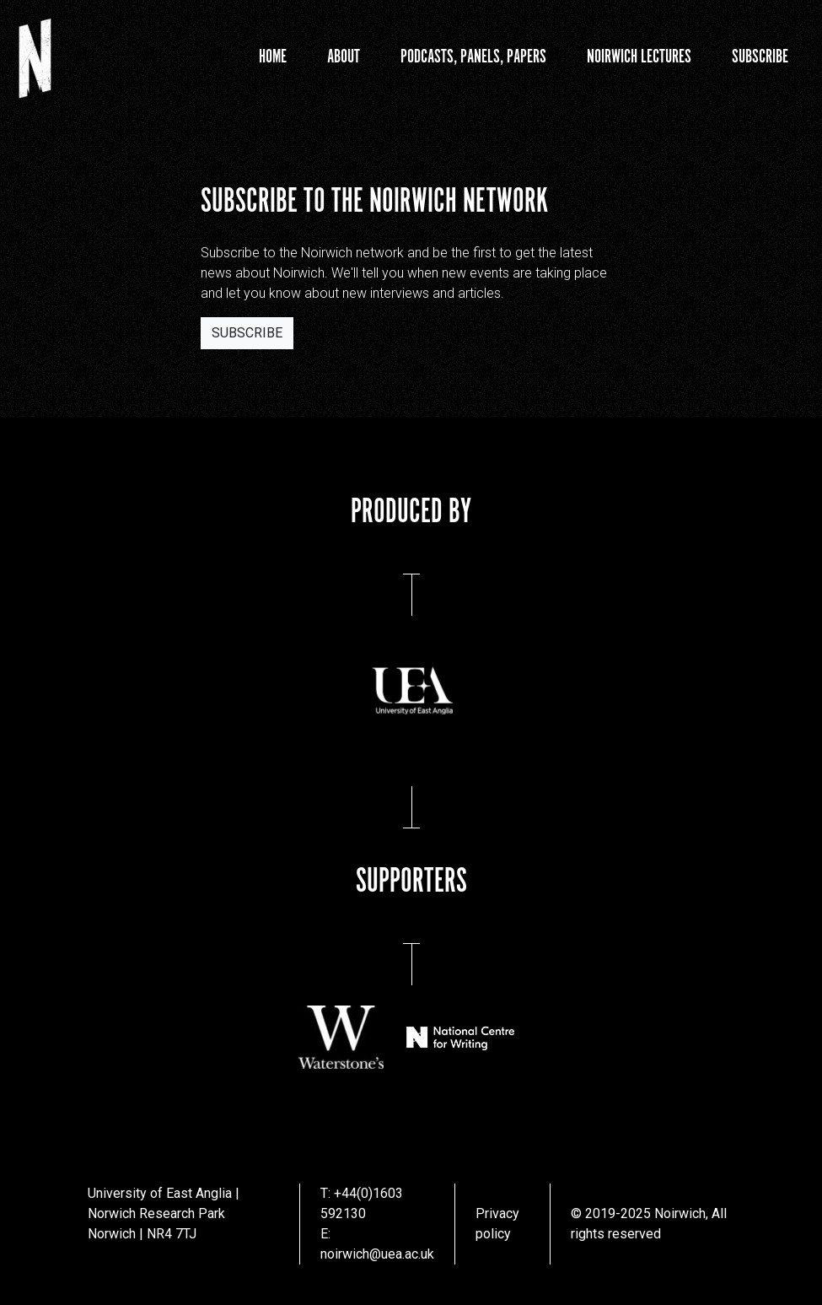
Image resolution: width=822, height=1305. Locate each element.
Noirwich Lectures (639, 57)
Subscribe (760, 57)
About (343, 57)
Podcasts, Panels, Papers (473, 57)
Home (273, 57)
